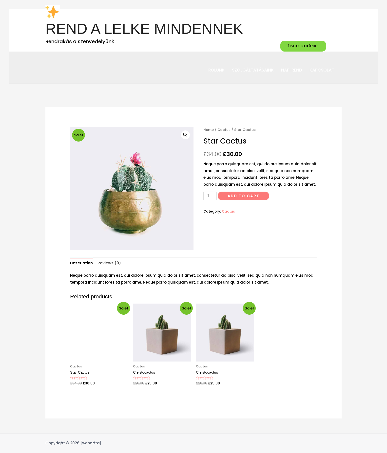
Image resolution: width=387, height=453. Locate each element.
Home (208, 129)
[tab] (81, 263)
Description (81, 263)
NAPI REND (291, 70)
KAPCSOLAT (322, 70)
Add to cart (243, 196)
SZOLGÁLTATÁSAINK (253, 70)
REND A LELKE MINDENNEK (144, 28)
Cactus (224, 129)
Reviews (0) (109, 263)
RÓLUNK (216, 70)
